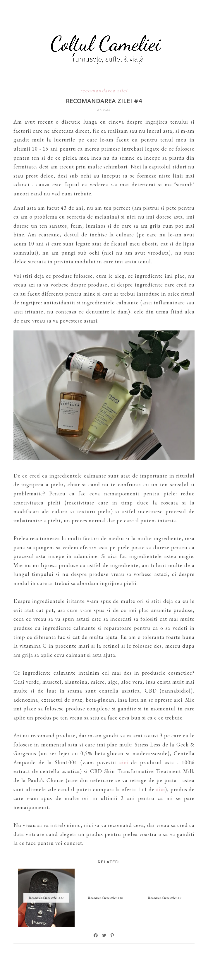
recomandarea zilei (104, 90)
